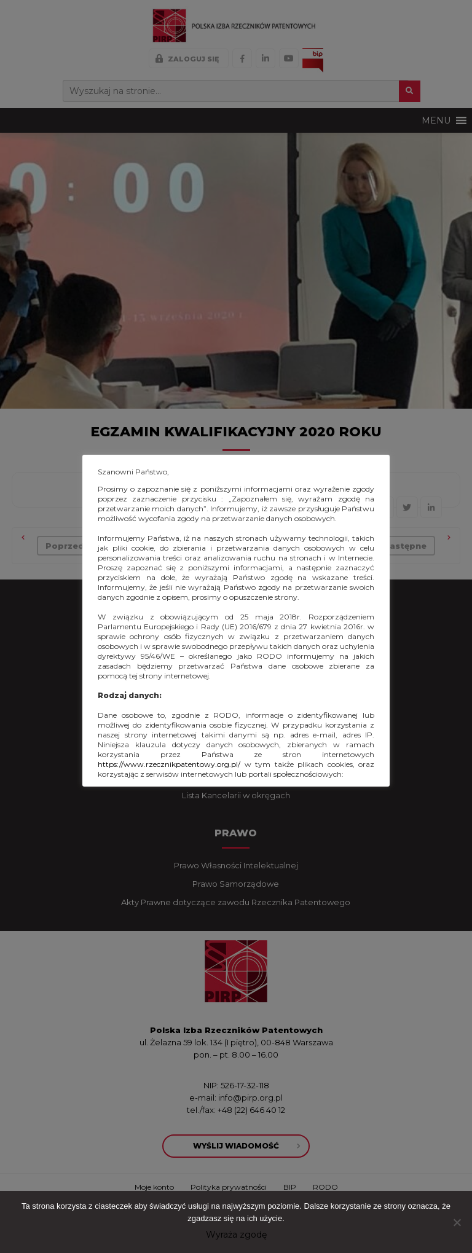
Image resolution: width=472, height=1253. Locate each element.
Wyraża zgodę (236, 1234)
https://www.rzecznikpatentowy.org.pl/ (169, 764)
